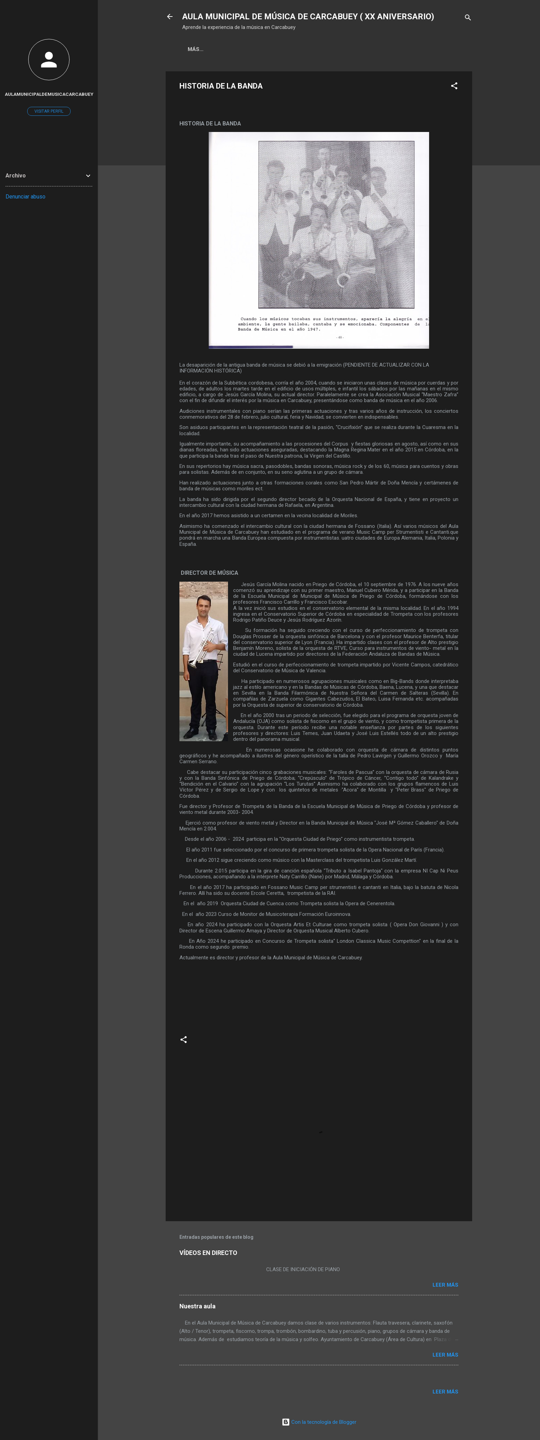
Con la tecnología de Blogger (319, 1422)
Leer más (445, 1285)
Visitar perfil (48, 111)
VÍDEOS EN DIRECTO (208, 1252)
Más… (256, 49)
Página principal (212, 49)
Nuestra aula (197, 1306)
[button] (454, 87)
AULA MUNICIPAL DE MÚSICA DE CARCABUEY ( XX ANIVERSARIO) (308, 16)
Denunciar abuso (25, 196)
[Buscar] (468, 18)
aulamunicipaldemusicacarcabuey (49, 94)
